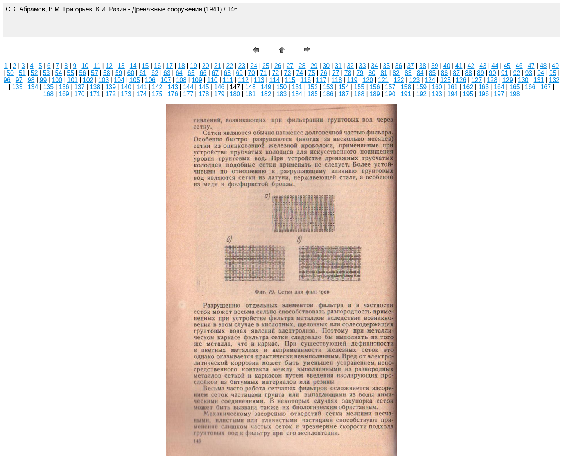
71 (263, 73)
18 (181, 66)
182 (266, 94)
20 (205, 66)
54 (58, 73)
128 (492, 80)
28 (302, 66)
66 (203, 73)
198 (514, 94)
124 (430, 80)
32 (350, 66)
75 (311, 73)
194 (452, 94)
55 (70, 73)
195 (468, 94)
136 (64, 87)
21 (217, 66)
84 (420, 73)
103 (104, 80)
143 (172, 87)
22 (229, 66)
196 (483, 94)
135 (48, 87)
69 (239, 73)
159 (421, 87)
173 (126, 94)
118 (337, 80)
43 (482, 66)
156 (374, 87)
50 (10, 73)
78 (347, 73)
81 (383, 73)
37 (410, 66)
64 (179, 73)
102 (88, 80)
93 (528, 73)
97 (19, 80)
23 (241, 66)
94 (540, 73)
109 (197, 80)
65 (191, 73)
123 (414, 80)
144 (188, 87)
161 (452, 87)
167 (545, 87)
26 (278, 66)
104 (119, 80)
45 (507, 66)
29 (313, 66)
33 (362, 66)
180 (235, 94)
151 (297, 87)
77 (335, 73)
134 (33, 87)
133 (17, 87)
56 (82, 73)
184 (297, 94)
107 (166, 80)
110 (212, 80)
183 (281, 94)
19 (193, 66)
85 (432, 73)
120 (367, 80)
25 (265, 66)
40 (446, 66)
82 (396, 73)
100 (57, 80)
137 (79, 87)
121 (383, 80)
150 (281, 87)
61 (142, 73)
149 (266, 87)
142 (157, 87)
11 (96, 66)
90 (492, 73)
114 (274, 80)
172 (110, 94)
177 (188, 94)
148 (250, 87)
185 (312, 94)
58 (106, 73)
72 (275, 73)
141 (141, 87)
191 (406, 94)
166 (530, 87)
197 (499, 94)
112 (243, 80)
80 (371, 73)
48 (543, 66)
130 (523, 80)
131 (539, 80)
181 (250, 94)
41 (459, 66)
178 (204, 94)
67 (215, 73)
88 (468, 73)
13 (121, 66)
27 (290, 66)
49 (555, 66)
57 (94, 73)
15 (145, 66)
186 (328, 94)
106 (150, 80)
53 (46, 73)
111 (228, 80)
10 (84, 66)
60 (130, 73)
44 (494, 66)
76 (323, 73)
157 (390, 87)
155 (359, 87)
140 (126, 87)
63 (166, 73)
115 (290, 80)
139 (110, 87)
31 (338, 66)
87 (456, 73)
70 (251, 73)
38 (422, 66)
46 (519, 66)
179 (219, 94)
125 (445, 80)
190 (390, 94)
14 (133, 66)
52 (34, 73)
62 (154, 73)
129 (507, 80)
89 (480, 73)
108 (181, 80)
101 (72, 80)
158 (406, 87)
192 (421, 94)
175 (157, 94)
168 (48, 94)
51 (22, 73)
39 (434, 66)
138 (95, 87)
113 (259, 80)
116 (305, 80)
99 (43, 80)
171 (95, 94)
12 (109, 66)
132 (554, 80)
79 (360, 73)
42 (470, 66)
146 (219, 87)
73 (287, 73)
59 (118, 73)
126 (461, 80)
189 (374, 94)
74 (299, 73)
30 (326, 66)
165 (514, 87)
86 (444, 73)
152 (312, 87)
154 (344, 87)
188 (359, 94)
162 (468, 87)
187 (344, 94)
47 (531, 66)
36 (398, 66)
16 (157, 66)
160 (437, 87)
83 (408, 73)
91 (504, 73)
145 (204, 87)
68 (227, 73)
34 (374, 66)
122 (399, 80)
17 (169, 66)
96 (7, 80)
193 (437, 94)
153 (328, 87)
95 (552, 73)
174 (141, 94)
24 (253, 66)
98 (31, 80)
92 (516, 73)
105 (134, 80)
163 (483, 87)
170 (79, 94)
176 (172, 94)
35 (386, 66)
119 (352, 80)
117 (321, 80)
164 (499, 87)
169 (64, 94)
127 (477, 80)
